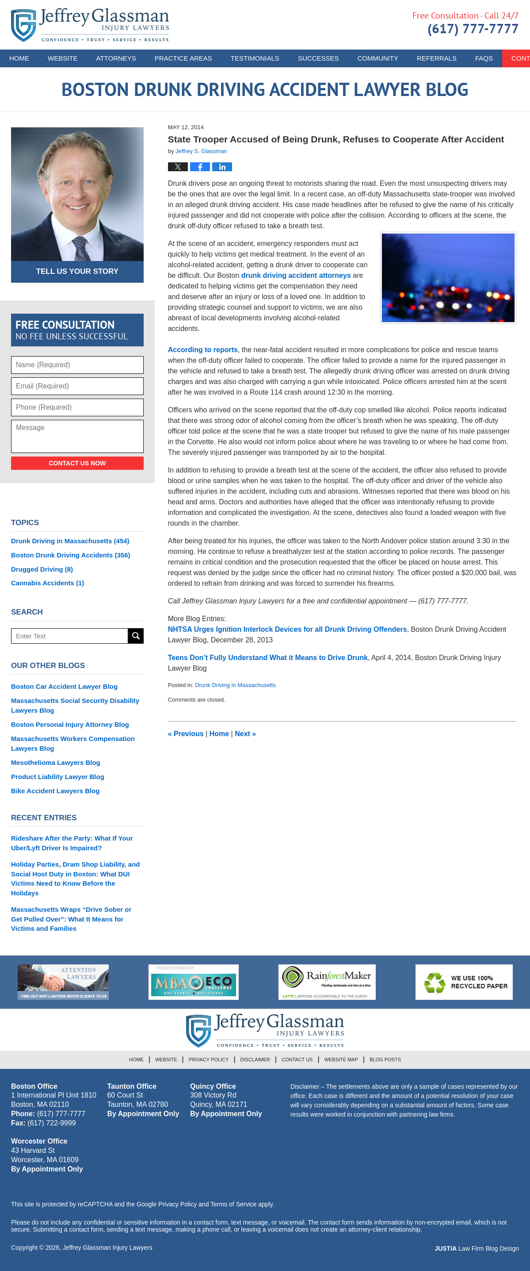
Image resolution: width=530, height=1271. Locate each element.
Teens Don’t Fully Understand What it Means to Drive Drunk (268, 657)
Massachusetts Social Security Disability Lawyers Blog (75, 705)
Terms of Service (233, 1204)
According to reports (203, 349)
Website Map (341, 1059)
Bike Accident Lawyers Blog (55, 791)
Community (377, 58)
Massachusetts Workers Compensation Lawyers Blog (73, 743)
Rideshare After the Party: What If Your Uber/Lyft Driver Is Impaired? (72, 843)
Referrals (437, 58)
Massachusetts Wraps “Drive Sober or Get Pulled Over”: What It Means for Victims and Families (71, 919)
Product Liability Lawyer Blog (57, 776)
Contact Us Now (77, 463)
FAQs (484, 58)
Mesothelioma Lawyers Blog (55, 762)
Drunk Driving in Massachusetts (235, 685)
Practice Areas (183, 58)
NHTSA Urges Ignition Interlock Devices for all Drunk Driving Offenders (287, 629)
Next (245, 733)
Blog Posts (385, 1059)
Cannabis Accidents (47, 583)
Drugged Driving (42, 569)
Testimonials (255, 58)
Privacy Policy (209, 1059)
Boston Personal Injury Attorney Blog (70, 724)
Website (63, 58)
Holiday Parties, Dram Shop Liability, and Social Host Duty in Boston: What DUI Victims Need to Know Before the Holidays (75, 878)
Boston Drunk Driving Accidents (70, 555)
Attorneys (116, 58)
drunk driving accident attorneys (296, 275)
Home (19, 58)
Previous (186, 733)
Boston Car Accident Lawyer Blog (64, 686)
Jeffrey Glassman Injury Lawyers (108, 1247)
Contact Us (297, 1059)
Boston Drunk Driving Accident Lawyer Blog (90, 25)
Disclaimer (255, 1059)
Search (136, 636)
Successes (318, 58)
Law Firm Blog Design (477, 1248)
